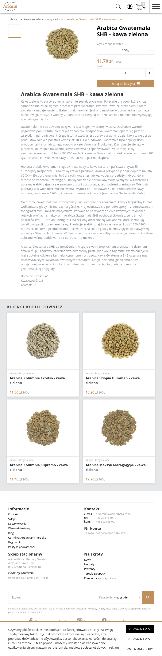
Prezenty (89, 569)
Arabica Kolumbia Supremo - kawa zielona (39, 467)
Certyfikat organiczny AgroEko (27, 537)
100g (125, 50)
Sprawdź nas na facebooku (51, 621)
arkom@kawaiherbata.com (113, 514)
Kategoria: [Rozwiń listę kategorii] (113, 597)
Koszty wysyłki (17, 524)
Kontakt (13, 514)
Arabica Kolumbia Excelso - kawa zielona (37, 380)
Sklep (11, 519)
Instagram (88, 621)
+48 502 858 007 (106, 521)
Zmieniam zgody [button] (140, 649)
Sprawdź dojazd (117, 621)
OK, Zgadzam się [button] (140, 629)
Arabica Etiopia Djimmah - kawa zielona (113, 380)
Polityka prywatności (21, 547)
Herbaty (89, 564)
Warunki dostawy (19, 528)
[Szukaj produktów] (148, 597)
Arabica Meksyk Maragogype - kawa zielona (116, 467)
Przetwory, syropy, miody (100, 578)
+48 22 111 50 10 (106, 518)
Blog (11, 533)
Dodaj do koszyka (125, 84)
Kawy (87, 559)
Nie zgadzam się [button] (140, 639)
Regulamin (15, 542)
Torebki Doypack (94, 573)
